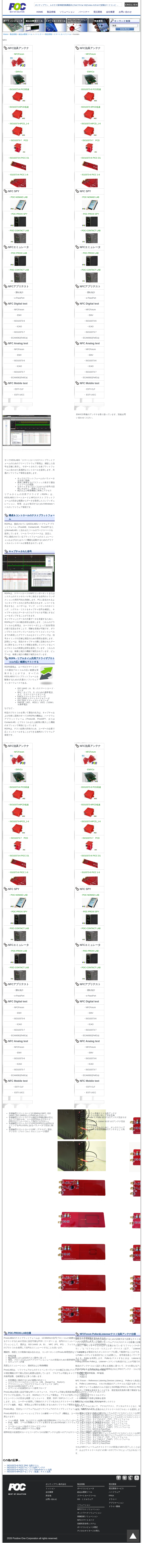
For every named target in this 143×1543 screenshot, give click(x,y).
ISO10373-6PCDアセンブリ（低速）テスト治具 (29, 1471)
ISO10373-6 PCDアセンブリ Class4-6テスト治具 (29, 1469)
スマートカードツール (62, 34)
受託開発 (97, 12)
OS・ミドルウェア (85, 1499)
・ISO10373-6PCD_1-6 (18, 123)
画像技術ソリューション (87, 1516)
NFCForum (19, 54)
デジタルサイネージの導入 (88, 1531)
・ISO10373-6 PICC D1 (18, 158)
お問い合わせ (125, 12)
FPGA (111, 1496)
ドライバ (112, 1499)
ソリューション (67, 12)
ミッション (50, 1488)
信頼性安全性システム (86, 1523)
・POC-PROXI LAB (18, 253)
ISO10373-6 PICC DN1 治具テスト (23, 1465)
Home (5, 34)
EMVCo (19, 72)
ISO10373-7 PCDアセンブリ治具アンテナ (26, 1467)
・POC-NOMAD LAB (18, 197)
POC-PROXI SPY (19, 214)
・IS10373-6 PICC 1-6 (18, 174)
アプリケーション (116, 1503)
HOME (39, 12)
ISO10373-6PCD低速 (19, 107)
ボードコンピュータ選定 (87, 1527)
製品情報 (51, 12)
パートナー (84, 12)
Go (125, 29)
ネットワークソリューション (89, 1513)
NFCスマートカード (85, 1520)
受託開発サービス (116, 1488)
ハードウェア (114, 1492)
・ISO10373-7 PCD (18, 140)
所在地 (48, 1496)
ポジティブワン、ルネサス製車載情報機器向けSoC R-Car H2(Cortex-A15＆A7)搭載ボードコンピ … (86, 5)
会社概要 (110, 12)
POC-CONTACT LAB (19, 230)
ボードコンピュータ (85, 1488)
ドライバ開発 (114, 1506)
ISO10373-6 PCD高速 (19, 89)
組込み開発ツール (25, 34)
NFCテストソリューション (88, 1509)
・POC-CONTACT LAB (18, 270)
